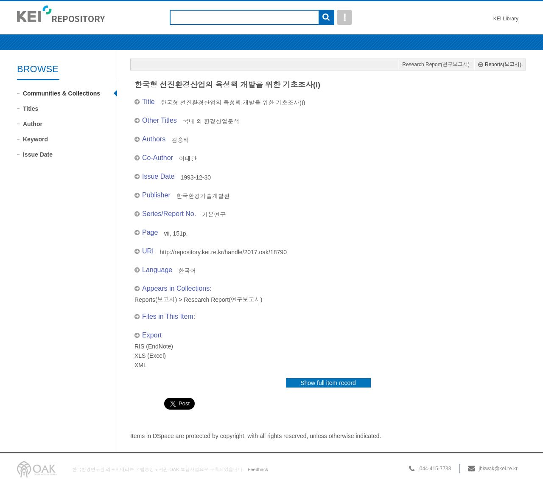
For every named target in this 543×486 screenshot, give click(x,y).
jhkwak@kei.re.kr (498, 469)
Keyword (35, 139)
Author (32, 124)
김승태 (180, 140)
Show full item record (328, 382)
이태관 (188, 158)
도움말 (344, 17)
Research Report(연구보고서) (436, 64)
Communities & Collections (61, 93)
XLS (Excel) (150, 355)
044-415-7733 (435, 469)
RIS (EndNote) (153, 346)
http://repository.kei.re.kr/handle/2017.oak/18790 (223, 252)
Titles (30, 108)
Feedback (258, 469)
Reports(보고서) (503, 64)
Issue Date (38, 154)
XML (140, 365)
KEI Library (505, 19)
